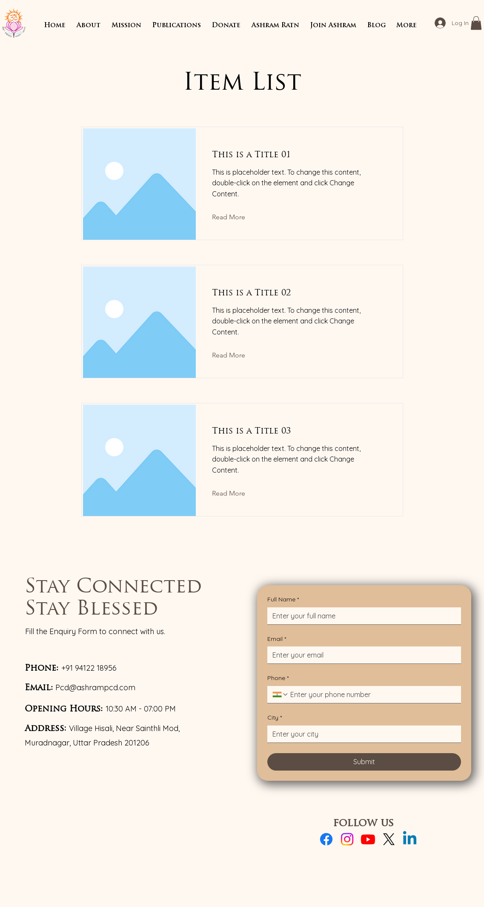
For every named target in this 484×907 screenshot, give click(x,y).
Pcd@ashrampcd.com (95, 687)
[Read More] (235, 217)
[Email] (361, 654)
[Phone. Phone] (372, 694)
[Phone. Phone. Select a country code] (280, 694)
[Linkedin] (409, 839)
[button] (88, 25)
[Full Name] (361, 615)
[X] (389, 839)
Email (276, 639)
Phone (278, 678)
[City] (361, 734)
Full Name (283, 599)
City (274, 718)
